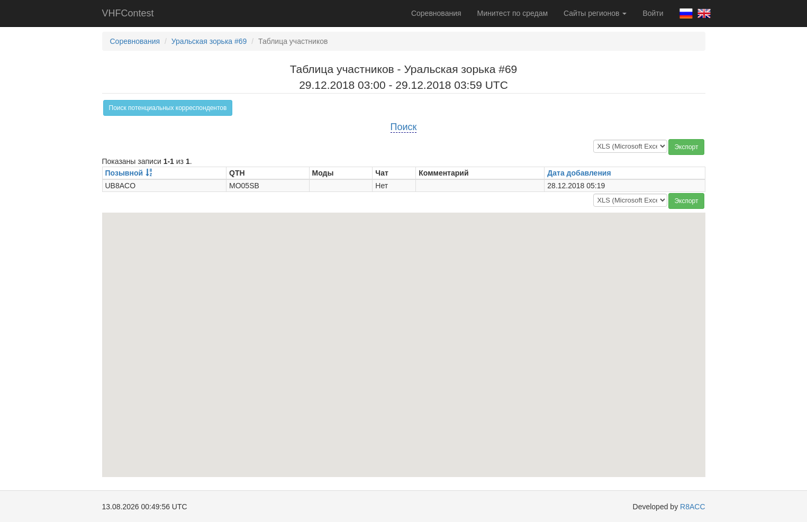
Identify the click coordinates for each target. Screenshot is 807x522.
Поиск (404, 127)
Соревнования (436, 13)
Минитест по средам (512, 13)
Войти (652, 13)
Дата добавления (579, 173)
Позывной (124, 173)
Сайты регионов (595, 13)
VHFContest (128, 13)
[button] (404, 335)
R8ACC (692, 506)
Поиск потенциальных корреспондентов (168, 108)
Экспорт (686, 147)
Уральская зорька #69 (209, 41)
